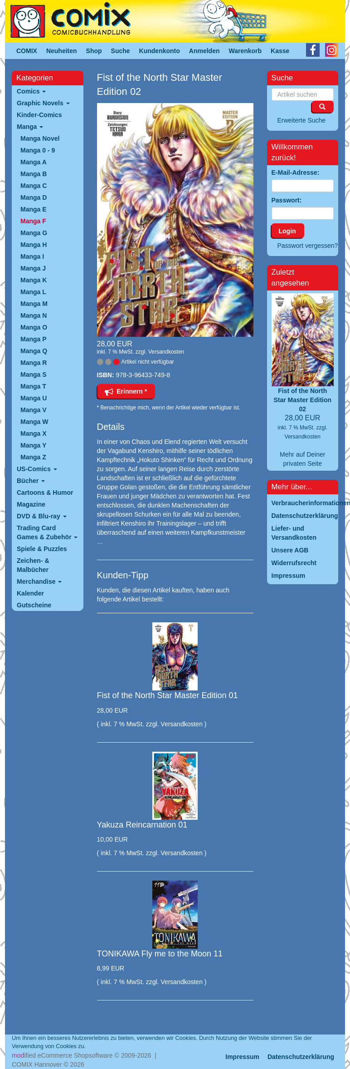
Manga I (32, 256)
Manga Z (33, 457)
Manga (30, 126)
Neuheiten (61, 50)
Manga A (33, 162)
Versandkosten (166, 352)
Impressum (242, 1056)
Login (287, 231)
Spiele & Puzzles (42, 548)
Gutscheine (34, 605)
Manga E (33, 209)
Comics (31, 91)
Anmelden (204, 50)
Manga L (33, 292)
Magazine (31, 504)
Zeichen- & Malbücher (33, 565)
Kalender (30, 593)
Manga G (33, 232)
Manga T (33, 386)
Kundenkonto (159, 50)
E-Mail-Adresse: (296, 172)
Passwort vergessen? (307, 245)
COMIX (26, 50)
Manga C (33, 185)
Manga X (33, 433)
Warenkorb (245, 50)
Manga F (33, 221)
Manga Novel (39, 138)
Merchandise (39, 581)
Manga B (33, 173)
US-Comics (37, 469)
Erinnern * (126, 391)
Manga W (34, 421)
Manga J (33, 268)
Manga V (33, 410)
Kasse (280, 50)
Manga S (33, 374)
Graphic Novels (43, 103)
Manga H (33, 244)
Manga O (33, 327)
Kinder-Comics (39, 114)
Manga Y (33, 445)
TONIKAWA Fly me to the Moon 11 (160, 953)
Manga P (33, 339)
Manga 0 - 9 (37, 150)
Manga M (34, 303)
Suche (120, 50)
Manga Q (33, 351)
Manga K (33, 280)
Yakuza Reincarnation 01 (142, 824)
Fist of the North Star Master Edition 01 (167, 695)
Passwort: (287, 200)
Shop (94, 50)
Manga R (33, 362)
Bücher (31, 480)
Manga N (33, 315)
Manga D (33, 197)
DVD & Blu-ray (42, 516)
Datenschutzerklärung (300, 1056)
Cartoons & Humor (45, 492)
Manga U (33, 398)
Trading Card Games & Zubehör (47, 532)
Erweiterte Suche (301, 120)
